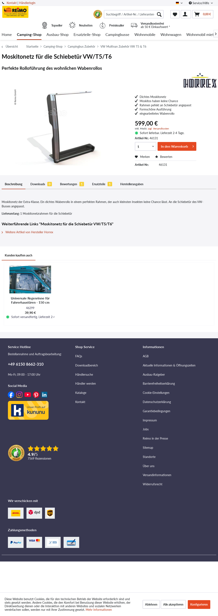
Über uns (148, 466)
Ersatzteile (102, 184)
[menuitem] (134, 14)
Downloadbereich (86, 365)
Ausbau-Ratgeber (154, 374)
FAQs (78, 356)
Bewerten (163, 156)
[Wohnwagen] (170, 35)
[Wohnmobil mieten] (202, 35)
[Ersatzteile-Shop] (87, 35)
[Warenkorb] (202, 14)
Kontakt (12, 3)
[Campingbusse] (117, 35)
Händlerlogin (27, 3)
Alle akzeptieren (173, 604)
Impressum (150, 420)
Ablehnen (151, 604)
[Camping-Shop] (29, 35)
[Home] (7, 35)
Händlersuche (84, 374)
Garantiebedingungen (156, 411)
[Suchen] (159, 14)
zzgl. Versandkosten (158, 128)
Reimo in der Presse (155, 438)
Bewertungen (72, 184)
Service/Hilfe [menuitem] (199, 3)
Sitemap (148, 447)
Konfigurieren (199, 604)
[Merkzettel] (175, 14)
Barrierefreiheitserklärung (159, 383)
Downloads (41, 184)
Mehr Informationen (99, 609)
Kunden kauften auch (18, 255)
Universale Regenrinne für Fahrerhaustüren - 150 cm (30, 300)
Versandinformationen (157, 475)
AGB (146, 356)
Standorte (149, 457)
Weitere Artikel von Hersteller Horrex (27, 232)
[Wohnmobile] (144, 35)
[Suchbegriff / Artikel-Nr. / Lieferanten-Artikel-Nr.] (134, 14)
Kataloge (80, 392)
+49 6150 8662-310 (26, 364)
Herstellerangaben (131, 184)
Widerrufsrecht (152, 484)
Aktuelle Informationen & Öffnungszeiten (169, 365)
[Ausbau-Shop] (57, 35)
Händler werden (85, 383)
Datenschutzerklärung (157, 402)
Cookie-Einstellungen (156, 392)
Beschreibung (13, 184)
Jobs (146, 429)
